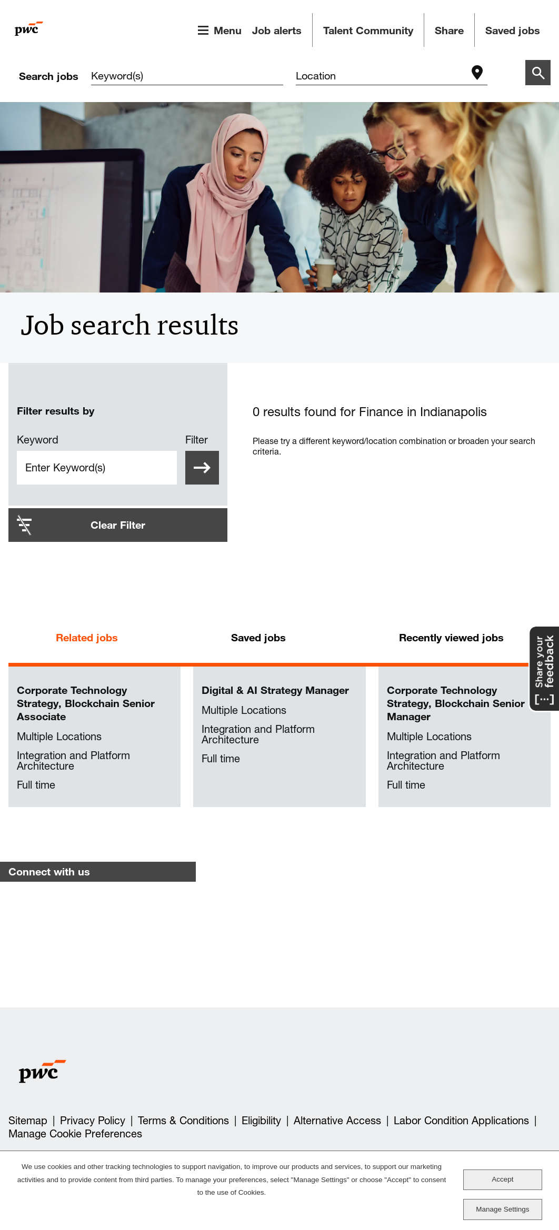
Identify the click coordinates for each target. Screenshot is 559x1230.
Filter (196, 439)
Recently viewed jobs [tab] (451, 637)
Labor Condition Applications (461, 1120)
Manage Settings (502, 1209)
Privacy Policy (92, 1120)
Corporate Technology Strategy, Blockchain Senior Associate (86, 703)
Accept (502, 1179)
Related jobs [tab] (87, 637)
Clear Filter (118, 524)
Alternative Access (337, 1120)
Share (449, 30)
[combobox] (381, 76)
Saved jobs (512, 30)
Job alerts (277, 30)
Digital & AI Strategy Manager (275, 690)
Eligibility (261, 1120)
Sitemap (27, 1120)
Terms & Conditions (183, 1120)
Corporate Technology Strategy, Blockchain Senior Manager (456, 703)
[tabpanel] (279, 737)
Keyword (37, 439)
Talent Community (368, 30)
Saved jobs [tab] (258, 637)
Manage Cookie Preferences (75, 1133)
